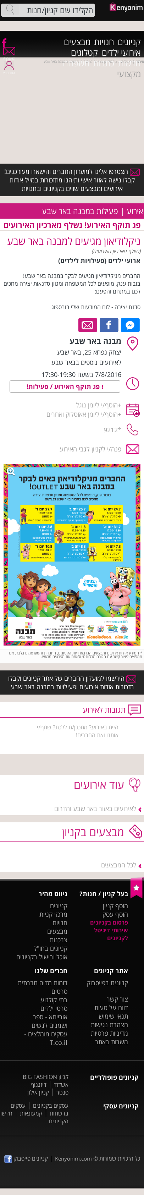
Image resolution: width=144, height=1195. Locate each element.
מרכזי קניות (53, 914)
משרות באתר (111, 1041)
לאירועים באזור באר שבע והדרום (95, 808)
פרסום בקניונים (109, 922)
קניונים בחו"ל (50, 948)
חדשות (129, 63)
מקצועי (129, 73)
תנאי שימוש (113, 1016)
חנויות (104, 42)
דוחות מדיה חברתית (42, 983)
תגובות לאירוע (104, 709)
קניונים (129, 42)
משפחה (76, 63)
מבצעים (77, 42)
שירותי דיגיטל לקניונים (111, 934)
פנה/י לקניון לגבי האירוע (90, 449)
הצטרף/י (9, 56)
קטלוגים (84, 52)
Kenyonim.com (73, 1158)
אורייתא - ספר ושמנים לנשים (49, 1021)
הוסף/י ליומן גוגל (97, 405)
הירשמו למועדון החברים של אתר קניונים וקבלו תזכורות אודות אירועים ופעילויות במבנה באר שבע (72, 682)
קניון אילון (38, 1092)
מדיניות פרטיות (109, 1033)
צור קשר (117, 999)
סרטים (59, 991)
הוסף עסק (115, 914)
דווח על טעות (111, 1007)
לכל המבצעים (118, 865)
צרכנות (58, 940)
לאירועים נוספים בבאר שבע (86, 362)
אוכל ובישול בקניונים (41, 957)
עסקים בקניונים (50, 1105)
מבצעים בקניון (93, 831)
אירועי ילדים (121, 52)
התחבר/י (9, 70)
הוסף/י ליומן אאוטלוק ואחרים (82, 414)
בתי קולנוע (53, 1000)
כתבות (103, 63)
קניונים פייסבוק (26, 1158)
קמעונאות (31, 1113)
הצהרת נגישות (109, 1024)
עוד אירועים (99, 784)
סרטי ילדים (53, 1008)
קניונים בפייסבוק (107, 983)
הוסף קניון (115, 905)
